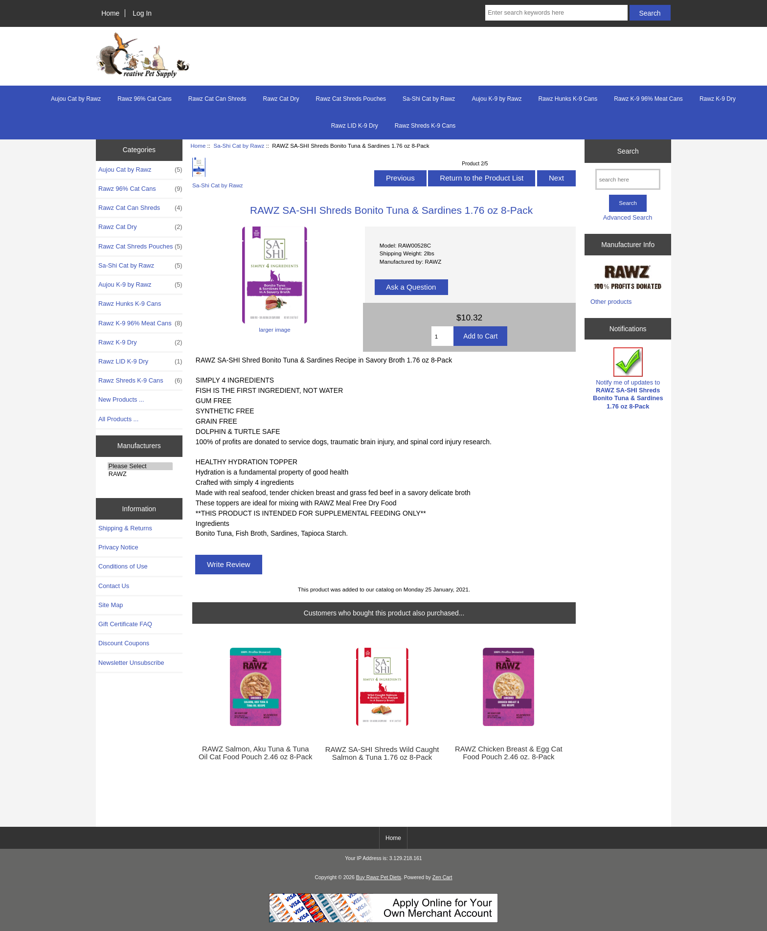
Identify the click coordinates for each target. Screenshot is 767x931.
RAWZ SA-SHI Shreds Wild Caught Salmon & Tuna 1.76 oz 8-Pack (382, 753)
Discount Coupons (123, 643)
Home (110, 13)
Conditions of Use (123, 566)
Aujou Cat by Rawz (76, 98)
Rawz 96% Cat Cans (144, 98)
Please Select (140, 466)
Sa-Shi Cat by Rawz (238, 145)
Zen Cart (442, 877)
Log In (142, 13)
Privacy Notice (118, 547)
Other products (611, 301)
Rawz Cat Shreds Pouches (351, 98)
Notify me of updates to (628, 378)
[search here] (627, 179)
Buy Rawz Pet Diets (378, 877)
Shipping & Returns (125, 528)
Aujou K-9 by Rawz (496, 98)
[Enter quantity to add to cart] (442, 336)
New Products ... (121, 399)
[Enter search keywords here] (556, 13)
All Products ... (118, 419)
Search (628, 151)
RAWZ (140, 474)
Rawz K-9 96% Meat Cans (648, 98)
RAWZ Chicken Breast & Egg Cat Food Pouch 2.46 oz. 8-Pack (508, 753)
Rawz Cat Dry (281, 98)
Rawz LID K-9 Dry (354, 125)
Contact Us (113, 586)
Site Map (110, 605)
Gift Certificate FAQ (125, 624)
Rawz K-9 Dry (717, 98)
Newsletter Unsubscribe (131, 662)
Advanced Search (628, 217)
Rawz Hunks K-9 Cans (567, 98)
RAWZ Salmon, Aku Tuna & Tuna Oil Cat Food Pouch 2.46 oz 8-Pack (255, 753)
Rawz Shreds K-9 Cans (425, 125)
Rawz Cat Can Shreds (217, 98)
